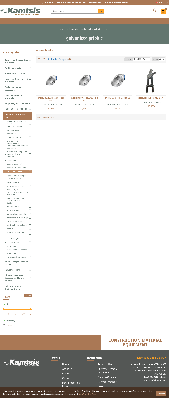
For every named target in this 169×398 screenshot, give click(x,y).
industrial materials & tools (81, 29)
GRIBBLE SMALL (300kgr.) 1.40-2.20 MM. (51, 99)
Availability (10, 321)
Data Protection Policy (88, 394)
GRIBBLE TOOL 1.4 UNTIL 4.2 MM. (151, 98)
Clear (29, 296)
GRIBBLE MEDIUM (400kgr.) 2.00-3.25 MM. (84, 99)
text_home (64, 29)
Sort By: (131, 59)
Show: (156, 59)
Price (8, 304)
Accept (161, 393)
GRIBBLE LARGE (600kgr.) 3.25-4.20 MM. (118, 99)
